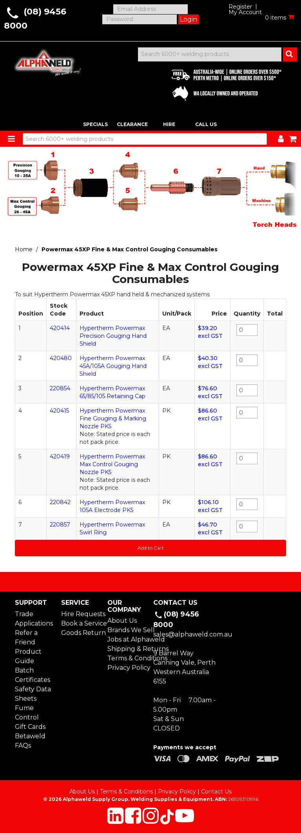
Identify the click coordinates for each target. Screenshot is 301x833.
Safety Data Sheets (33, 693)
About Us (122, 620)
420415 (59, 410)
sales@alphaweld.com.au (192, 634)
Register (240, 6)
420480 (61, 358)
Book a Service (81, 623)
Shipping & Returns (127, 649)
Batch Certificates (32, 675)
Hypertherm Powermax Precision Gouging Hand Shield (113, 336)
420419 (60, 456)
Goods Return (81, 632)
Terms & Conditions (127, 658)
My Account (245, 12)
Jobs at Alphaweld (127, 639)
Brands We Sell (127, 630)
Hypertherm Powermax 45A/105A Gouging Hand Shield (113, 366)
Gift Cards (30, 726)
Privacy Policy (127, 667)
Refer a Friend (26, 637)
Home (24, 249)
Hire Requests (81, 614)
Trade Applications (34, 618)
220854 (60, 388)
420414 (60, 328)
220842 (60, 502)
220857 (60, 524)
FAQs (23, 745)
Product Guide (28, 656)
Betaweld (30, 736)
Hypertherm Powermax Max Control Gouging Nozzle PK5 (112, 464)
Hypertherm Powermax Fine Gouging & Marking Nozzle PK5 (113, 418)
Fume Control (27, 712)
